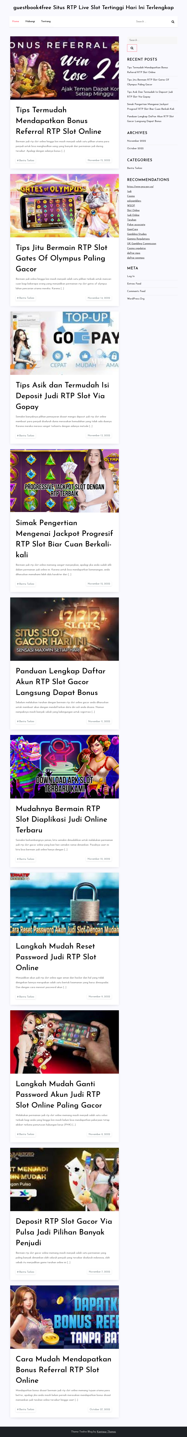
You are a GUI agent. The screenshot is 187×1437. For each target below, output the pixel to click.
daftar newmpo (135, 258)
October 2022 (135, 148)
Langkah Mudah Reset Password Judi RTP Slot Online (56, 957)
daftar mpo (133, 253)
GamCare (132, 229)
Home (15, 21)
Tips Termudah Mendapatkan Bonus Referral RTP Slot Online (58, 121)
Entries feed (134, 283)
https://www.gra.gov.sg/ (140, 186)
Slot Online (133, 210)
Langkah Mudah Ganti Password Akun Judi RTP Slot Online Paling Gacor (59, 1095)
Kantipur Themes (106, 1431)
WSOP (131, 205)
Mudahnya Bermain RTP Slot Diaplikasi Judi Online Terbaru (61, 820)
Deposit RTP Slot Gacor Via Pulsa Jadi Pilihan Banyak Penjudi (64, 1232)
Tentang (46, 21)
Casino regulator (136, 248)
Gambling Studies (137, 234)
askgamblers (134, 201)
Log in (131, 276)
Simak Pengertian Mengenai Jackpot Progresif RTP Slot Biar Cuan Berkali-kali (150, 106)
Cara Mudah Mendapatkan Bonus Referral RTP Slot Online (63, 1370)
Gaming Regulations (138, 239)
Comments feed (136, 291)
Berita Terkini (26, 160)
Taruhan (131, 220)
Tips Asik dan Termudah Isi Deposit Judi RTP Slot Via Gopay (62, 396)
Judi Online (133, 215)
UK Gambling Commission (141, 243)
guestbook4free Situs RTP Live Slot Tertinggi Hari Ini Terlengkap (93, 8)
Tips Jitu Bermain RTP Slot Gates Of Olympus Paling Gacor (61, 259)
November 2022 (136, 141)
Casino (131, 196)
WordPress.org (135, 298)
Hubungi (30, 21)
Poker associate (136, 224)
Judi (129, 191)
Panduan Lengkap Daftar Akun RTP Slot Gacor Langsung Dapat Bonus (61, 682)
